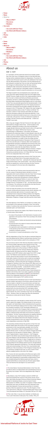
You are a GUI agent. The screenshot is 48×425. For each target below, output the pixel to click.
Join (5, 33)
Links (5, 37)
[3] (7, 339)
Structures (9, 22)
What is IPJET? (10, 20)
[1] (30, 273)
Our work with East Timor (14, 29)
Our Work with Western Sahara (16, 31)
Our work (7, 26)
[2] (25, 275)
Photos (6, 35)
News (5, 15)
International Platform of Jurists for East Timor (19, 423)
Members (9, 24)
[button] (24, 39)
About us (6, 17)
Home (5, 13)
